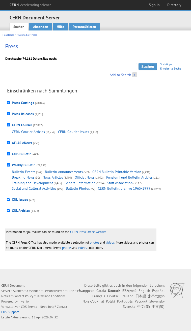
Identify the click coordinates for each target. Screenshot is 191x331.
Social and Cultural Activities (34, 188)
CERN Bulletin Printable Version (116, 172)
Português (125, 301)
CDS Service (29, 307)
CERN (30, 5)
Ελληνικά (129, 290)
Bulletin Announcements (64, 172)
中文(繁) (158, 306)
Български (86, 290)
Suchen (18, 26)
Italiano (127, 296)
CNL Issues (20, 199)
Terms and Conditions (50, 296)
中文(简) (143, 306)
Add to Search (120, 75)
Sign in (154, 5)
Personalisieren (84, 26)
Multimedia (23, 35)
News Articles (53, 177)
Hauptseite (8, 35)
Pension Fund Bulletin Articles (129, 177)
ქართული (156, 296)
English (144, 290)
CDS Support (10, 312)
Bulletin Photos (78, 188)
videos (110, 242)
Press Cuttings (23, 103)
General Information (80, 183)
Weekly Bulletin (24, 165)
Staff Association (120, 183)
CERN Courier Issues (73, 131)
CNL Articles (21, 210)
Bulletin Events (23, 172)
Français (98, 296)
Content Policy (23, 296)
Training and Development (32, 183)
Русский (141, 301)
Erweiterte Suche (170, 68)
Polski (110, 301)
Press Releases (23, 114)
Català (101, 290)
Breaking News (23, 177)
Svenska (129, 306)
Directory (174, 5)
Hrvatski (113, 296)
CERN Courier (22, 125)
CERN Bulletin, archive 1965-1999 (124, 188)
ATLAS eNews (22, 143)
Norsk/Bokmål (93, 301)
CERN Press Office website (88, 232)
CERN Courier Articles (28, 131)
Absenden (40, 26)
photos (94, 242)
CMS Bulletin (22, 154)
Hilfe (60, 26)
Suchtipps (166, 64)
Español (158, 290)
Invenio (23, 301)
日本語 (140, 296)
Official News (85, 177)
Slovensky (157, 301)
